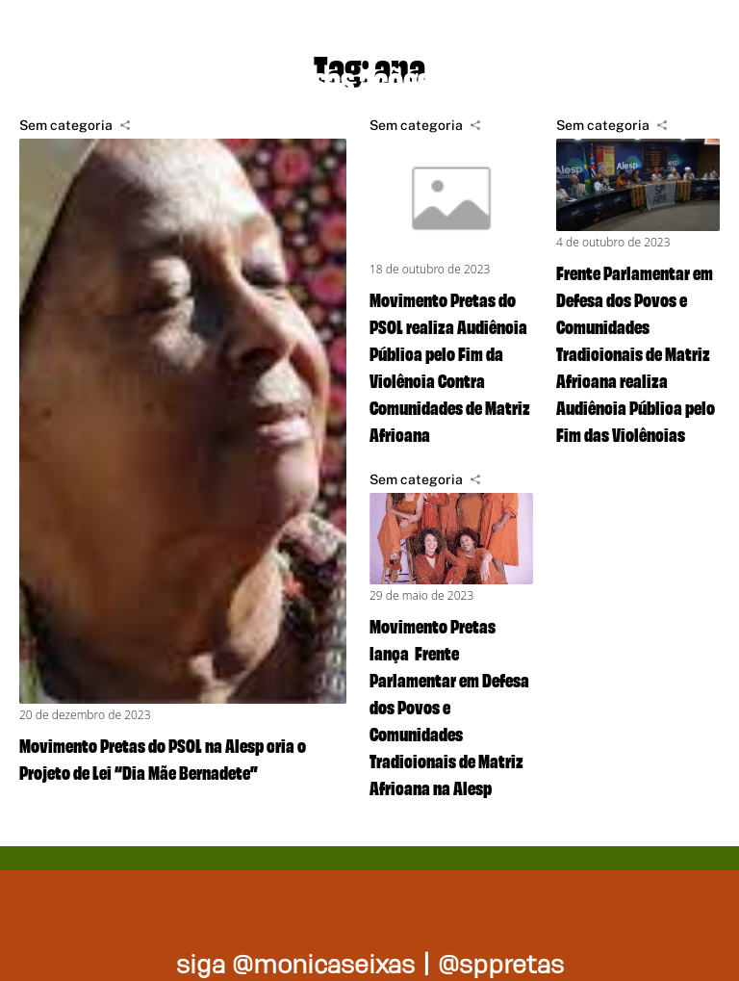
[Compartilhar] (125, 125)
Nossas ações (349, 77)
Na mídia (545, 77)
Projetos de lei (118, 77)
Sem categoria (66, 125)
